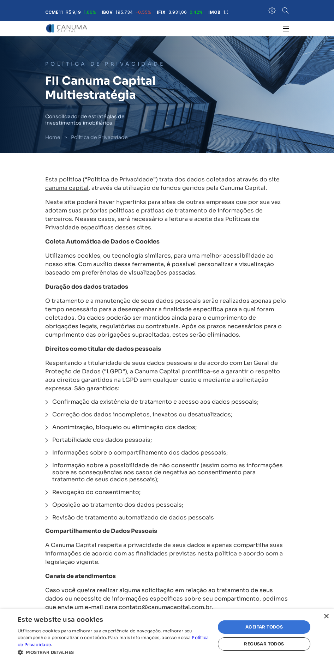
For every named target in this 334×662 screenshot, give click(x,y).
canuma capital (67, 188)
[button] (113, 652)
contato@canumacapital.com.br (165, 607)
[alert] (167, 635)
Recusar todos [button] (264, 643)
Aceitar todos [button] (264, 627)
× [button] (326, 616)
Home (52, 137)
